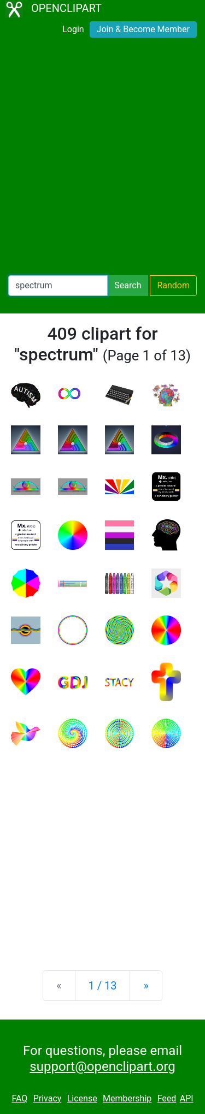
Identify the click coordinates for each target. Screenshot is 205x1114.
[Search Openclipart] (58, 285)
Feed (167, 1098)
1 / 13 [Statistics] (103, 985)
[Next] (146, 985)
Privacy (47, 1098)
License (82, 1098)
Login (73, 29)
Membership (127, 1098)
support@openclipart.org (102, 1066)
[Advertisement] (102, 158)
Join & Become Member (143, 29)
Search (127, 285)
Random (173, 285)
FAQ (19, 1098)
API (187, 1098)
